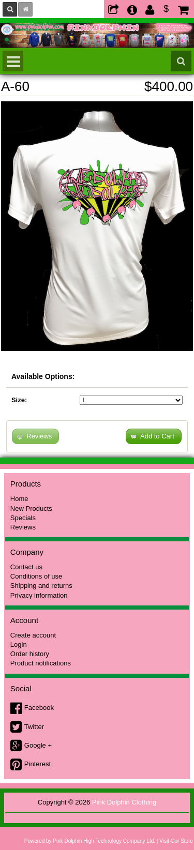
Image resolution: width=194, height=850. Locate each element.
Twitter (34, 727)
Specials (23, 518)
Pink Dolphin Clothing (124, 802)
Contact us (26, 567)
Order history (29, 654)
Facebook (39, 707)
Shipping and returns (41, 585)
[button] (154, 437)
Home (19, 499)
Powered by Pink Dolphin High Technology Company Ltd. (89, 841)
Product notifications (40, 663)
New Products (31, 508)
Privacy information (39, 595)
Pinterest (37, 764)
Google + (38, 745)
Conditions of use (36, 576)
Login (18, 644)
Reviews (23, 527)
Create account (33, 635)
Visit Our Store (176, 841)
